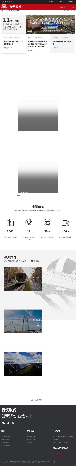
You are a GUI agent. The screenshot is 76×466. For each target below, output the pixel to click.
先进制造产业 (31, 436)
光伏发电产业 (31, 439)
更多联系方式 (59, 454)
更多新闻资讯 (69, 10)
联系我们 (56, 431)
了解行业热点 (5, 442)
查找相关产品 (5, 436)
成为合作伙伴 (5, 439)
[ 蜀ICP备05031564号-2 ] (47, 462)
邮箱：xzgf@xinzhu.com (60, 442)
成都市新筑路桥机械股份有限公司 (22, 462)
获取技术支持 (5, 445)
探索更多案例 (38, 400)
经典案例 (10, 257)
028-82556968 (60, 448)
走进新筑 (38, 207)
